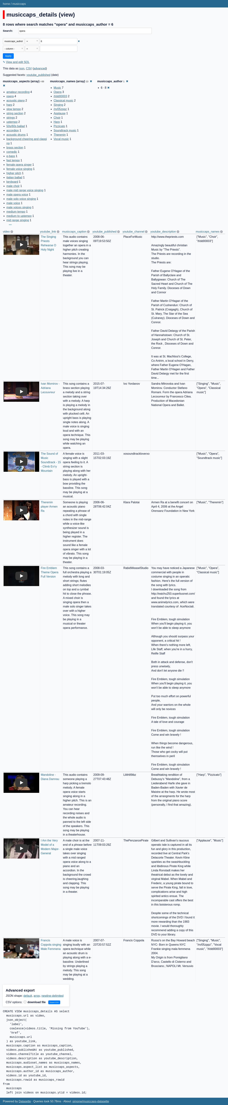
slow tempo (13, 109)
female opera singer (19, 164)
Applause (60, 113)
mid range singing (17, 220)
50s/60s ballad (15, 126)
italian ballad (14, 177)
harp (9, 104)
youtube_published (38, 74)
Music (57, 87)
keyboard (12, 181)
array (37, 995)
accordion (12, 130)
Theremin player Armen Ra (49, 506)
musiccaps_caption (74, 231)
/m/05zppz (60, 109)
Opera (57, 91)
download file (35, 1002)
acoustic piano (15, 100)
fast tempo (13, 160)
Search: (8, 30)
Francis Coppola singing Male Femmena (51, 944)
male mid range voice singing (24, 190)
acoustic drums (16, 134)
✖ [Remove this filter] (79, 41)
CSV (29, 68)
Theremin (60, 134)
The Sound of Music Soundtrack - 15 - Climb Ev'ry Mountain (51, 462)
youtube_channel (133, 231)
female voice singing (19, 168)
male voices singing (18, 207)
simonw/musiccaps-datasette (90, 1101)
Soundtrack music (65, 130)
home (6, 3)
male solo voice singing (21, 198)
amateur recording (18, 91)
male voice (13, 203)
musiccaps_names (207, 231)
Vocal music (61, 139)
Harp (57, 121)
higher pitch (13, 173)
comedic (11, 151)
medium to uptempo (19, 215)
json (21, 68)
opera (10, 96)
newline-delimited (53, 995)
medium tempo (15, 211)
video (6, 231)
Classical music (63, 100)
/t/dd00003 (60, 96)
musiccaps (19, 3)
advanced (40, 68)
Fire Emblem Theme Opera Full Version (50, 572)
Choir (57, 117)
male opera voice (17, 194)
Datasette (25, 1101)
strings (10, 117)
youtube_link (48, 231)
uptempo (11, 121)
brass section (14, 147)
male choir (13, 186)
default (28, 995)
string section (14, 113)
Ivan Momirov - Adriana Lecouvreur (50, 388)
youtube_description (163, 231)
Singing (58, 104)
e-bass (10, 156)
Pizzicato (59, 126)
